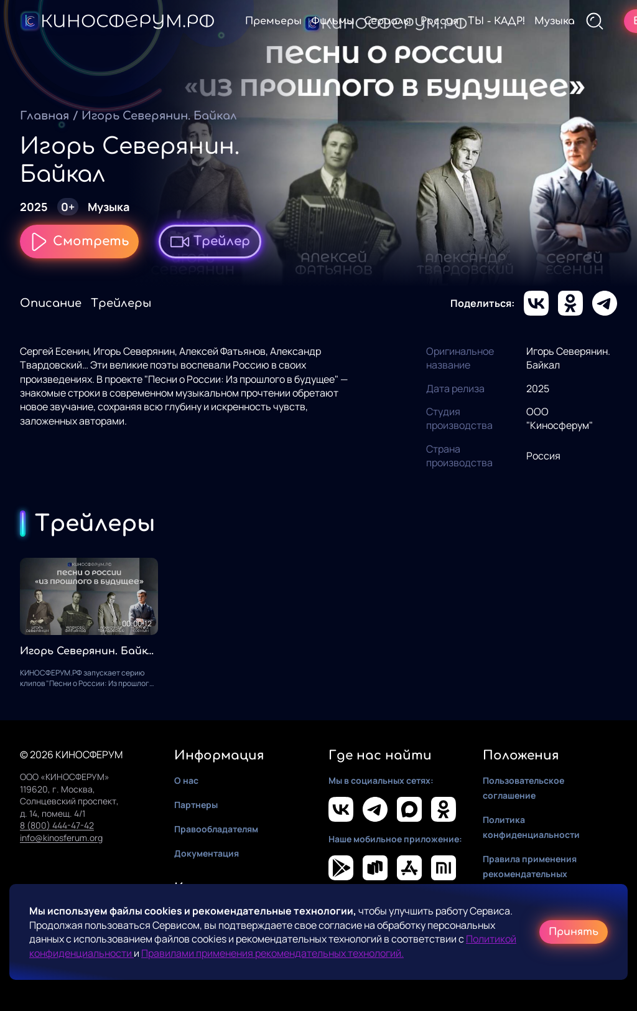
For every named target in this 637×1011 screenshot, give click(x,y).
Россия (439, 21)
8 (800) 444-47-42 (57, 825)
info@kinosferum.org (61, 838)
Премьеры (273, 21)
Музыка (554, 21)
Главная (44, 116)
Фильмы (333, 21)
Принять (573, 932)
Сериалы (387, 21)
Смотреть (79, 242)
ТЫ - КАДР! (496, 21)
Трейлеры (121, 303)
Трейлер (210, 242)
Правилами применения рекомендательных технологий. (272, 953)
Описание (50, 303)
